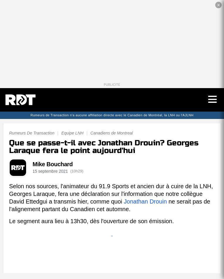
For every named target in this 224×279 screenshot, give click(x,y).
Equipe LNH (72, 133)
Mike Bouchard (53, 164)
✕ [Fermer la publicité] (218, 5)
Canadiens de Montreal (111, 133)
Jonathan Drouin (145, 201)
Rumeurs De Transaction (32, 133)
